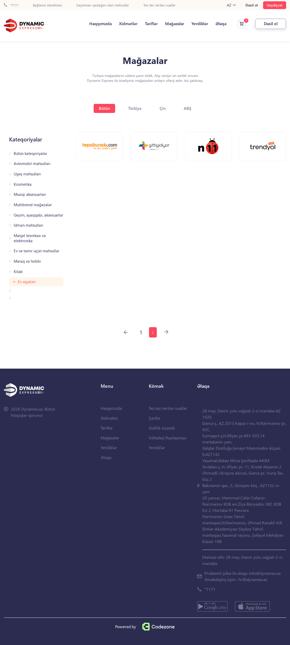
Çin (163, 108)
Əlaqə (221, 23)
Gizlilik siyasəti (162, 428)
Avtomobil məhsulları (32, 163)
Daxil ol (252, 5)
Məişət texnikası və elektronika (30, 238)
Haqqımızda (100, 23)
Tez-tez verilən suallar (159, 5)
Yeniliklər (199, 23)
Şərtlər (155, 418)
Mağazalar (174, 23)
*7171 (11, 5)
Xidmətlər (128, 23)
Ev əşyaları (27, 281)
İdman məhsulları (28, 225)
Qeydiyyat (274, 5)
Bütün (104, 108)
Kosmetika (23, 184)
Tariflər (151, 23)
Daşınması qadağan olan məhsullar (102, 5)
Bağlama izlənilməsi (47, 5)
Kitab (18, 271)
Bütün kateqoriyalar (30, 153)
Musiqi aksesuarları (30, 194)
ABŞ (187, 108)
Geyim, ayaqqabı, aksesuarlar (38, 215)
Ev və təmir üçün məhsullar (36, 250)
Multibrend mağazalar (33, 204)
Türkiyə (135, 108)
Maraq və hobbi (27, 261)
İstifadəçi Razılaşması (168, 437)
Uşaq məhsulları (27, 173)
